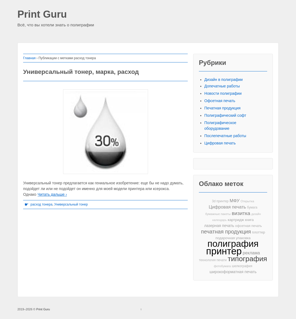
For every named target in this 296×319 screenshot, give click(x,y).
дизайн (256, 214)
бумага (252, 207)
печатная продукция (226, 232)
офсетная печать (248, 226)
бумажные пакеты (217, 214)
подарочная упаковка (233, 238)
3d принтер (220, 201)
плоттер (258, 232)
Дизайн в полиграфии (223, 79)
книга (249, 220)
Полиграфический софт (225, 115)
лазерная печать (219, 225)
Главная (29, 58)
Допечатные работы (222, 86)
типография (247, 259)
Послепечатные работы (225, 136)
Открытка (247, 201)
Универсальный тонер (71, 204)
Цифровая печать (220, 143)
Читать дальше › (52, 194)
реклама (251, 252)
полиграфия (233, 244)
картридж (236, 220)
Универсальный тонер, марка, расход (81, 71)
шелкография (242, 266)
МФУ (234, 200)
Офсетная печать (219, 101)
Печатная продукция (222, 108)
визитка (241, 213)
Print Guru (42, 15)
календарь (219, 220)
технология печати (213, 260)
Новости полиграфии (223, 93)
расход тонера (41, 204)
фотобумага (222, 266)
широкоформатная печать (233, 272)
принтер (224, 251)
